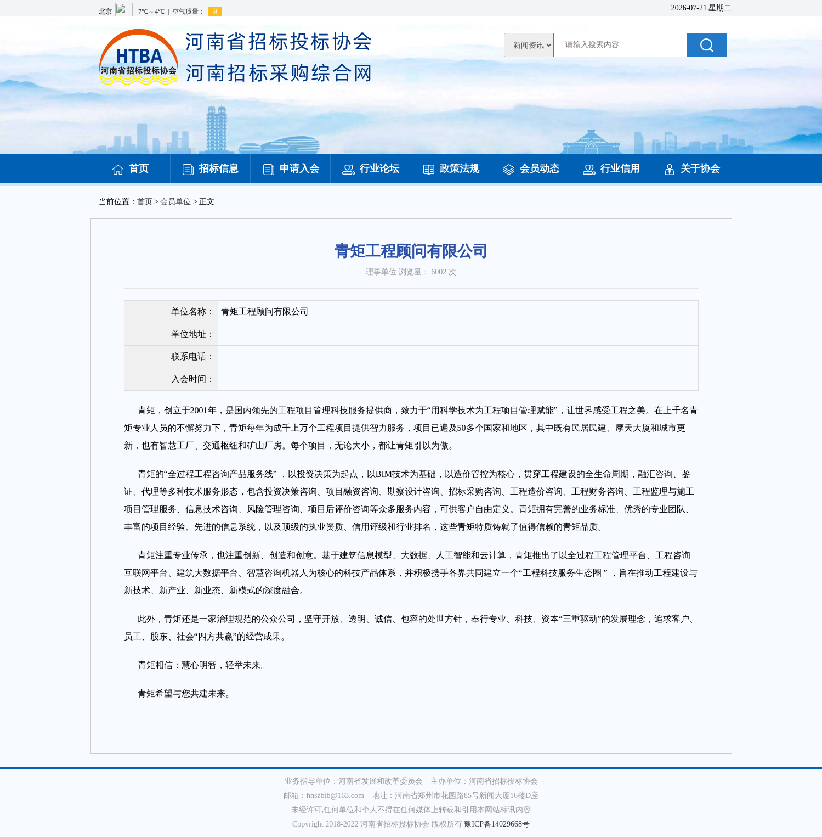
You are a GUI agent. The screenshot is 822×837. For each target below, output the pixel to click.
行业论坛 (370, 168)
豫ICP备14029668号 (497, 824)
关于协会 (691, 168)
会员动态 (530, 168)
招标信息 (210, 168)
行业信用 (611, 168)
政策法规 (450, 168)
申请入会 (290, 168)
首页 (130, 168)
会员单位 (175, 202)
